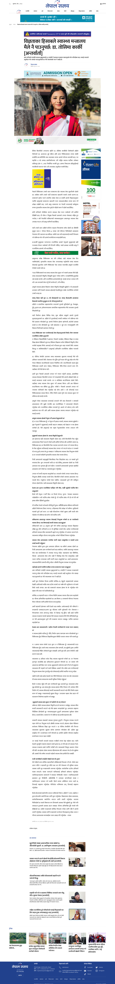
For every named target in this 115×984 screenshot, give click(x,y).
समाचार (35, 11)
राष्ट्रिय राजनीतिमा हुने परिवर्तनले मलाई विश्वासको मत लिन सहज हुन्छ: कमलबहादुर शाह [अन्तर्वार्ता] (47, 911)
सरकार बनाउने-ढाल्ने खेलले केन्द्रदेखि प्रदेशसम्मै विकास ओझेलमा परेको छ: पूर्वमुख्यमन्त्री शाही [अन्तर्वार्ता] (47, 860)
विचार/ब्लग (50, 11)
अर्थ (42, 11)
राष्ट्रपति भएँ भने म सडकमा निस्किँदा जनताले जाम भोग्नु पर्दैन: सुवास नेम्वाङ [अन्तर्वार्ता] (47, 894)
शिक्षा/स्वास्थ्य (82, 11)
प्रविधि (90, 11)
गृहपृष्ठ (10, 24)
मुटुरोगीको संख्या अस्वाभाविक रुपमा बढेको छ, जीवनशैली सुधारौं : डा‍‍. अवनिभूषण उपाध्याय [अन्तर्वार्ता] (47, 844)
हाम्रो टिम (20, 975)
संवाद (58, 11)
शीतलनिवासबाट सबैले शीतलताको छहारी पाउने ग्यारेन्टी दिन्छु (45, 877)
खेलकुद (72, 11)
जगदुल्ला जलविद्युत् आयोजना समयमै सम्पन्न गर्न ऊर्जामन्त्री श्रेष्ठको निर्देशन (77, 949)
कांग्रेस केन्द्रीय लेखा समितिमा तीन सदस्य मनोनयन (55, 948)
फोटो (65, 11)
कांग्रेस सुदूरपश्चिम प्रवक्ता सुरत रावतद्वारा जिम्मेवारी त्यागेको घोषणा (37, 949)
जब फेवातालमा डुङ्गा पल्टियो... (15, 947)
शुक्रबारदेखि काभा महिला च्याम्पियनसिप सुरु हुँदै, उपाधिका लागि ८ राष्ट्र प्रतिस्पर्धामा (96, 948)
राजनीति (27, 11)
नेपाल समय (34, 64)
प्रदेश (97, 11)
